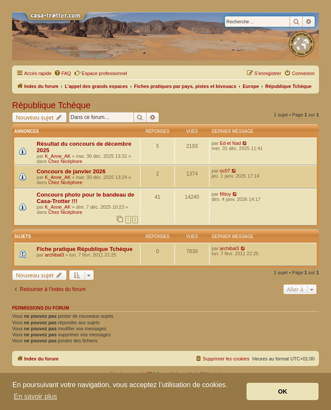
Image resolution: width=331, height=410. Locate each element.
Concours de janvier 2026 (71, 171)
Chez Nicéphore (65, 161)
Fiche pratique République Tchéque (85, 249)
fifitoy (225, 194)
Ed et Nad (230, 143)
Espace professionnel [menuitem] (100, 73)
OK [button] (282, 391)
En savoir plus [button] (35, 396)
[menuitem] (62, 73)
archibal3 (54, 254)
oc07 (225, 170)
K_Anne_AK (58, 156)
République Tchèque (51, 105)
